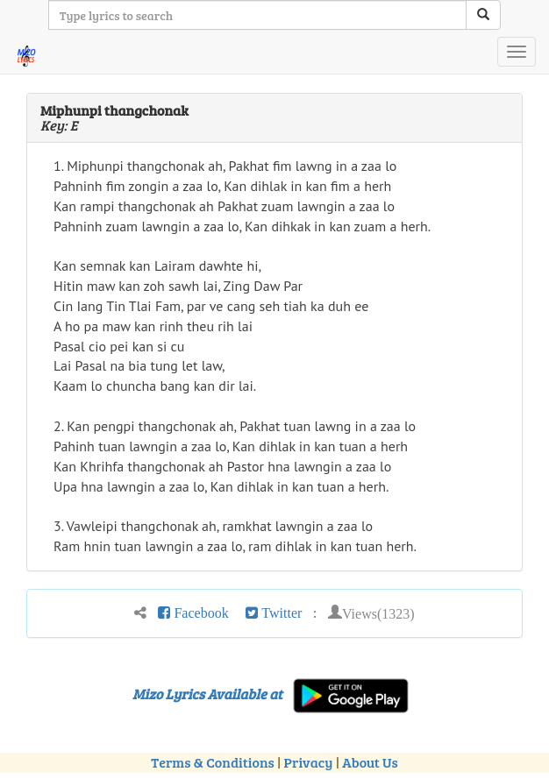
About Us (369, 762)
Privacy (308, 762)
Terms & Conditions (212, 762)
